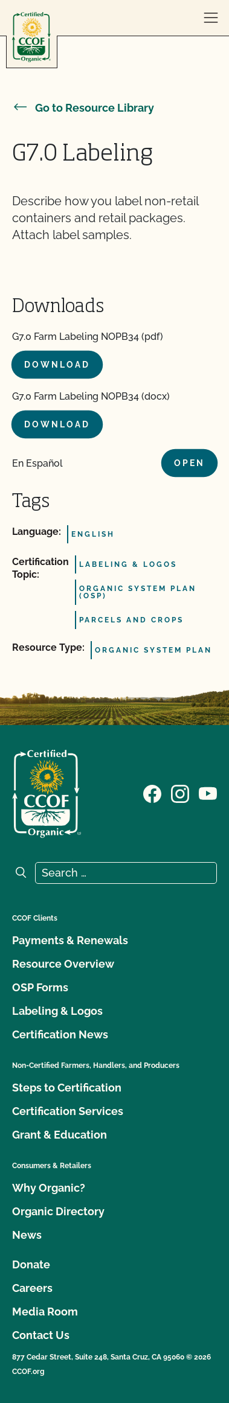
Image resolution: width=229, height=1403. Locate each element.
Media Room (45, 1311)
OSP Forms (40, 987)
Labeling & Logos (57, 1011)
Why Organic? (48, 1187)
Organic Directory (58, 1211)
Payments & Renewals (70, 940)
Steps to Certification (66, 1087)
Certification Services (67, 1111)
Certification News (60, 1034)
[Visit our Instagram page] (180, 792)
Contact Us (40, 1335)
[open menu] (211, 18)
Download (57, 364)
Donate (31, 1264)
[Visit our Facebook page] (152, 792)
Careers (32, 1288)
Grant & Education (59, 1134)
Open (189, 463)
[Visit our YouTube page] (208, 792)
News (27, 1235)
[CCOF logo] (31, 37)
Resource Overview (63, 963)
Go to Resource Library (83, 107)
